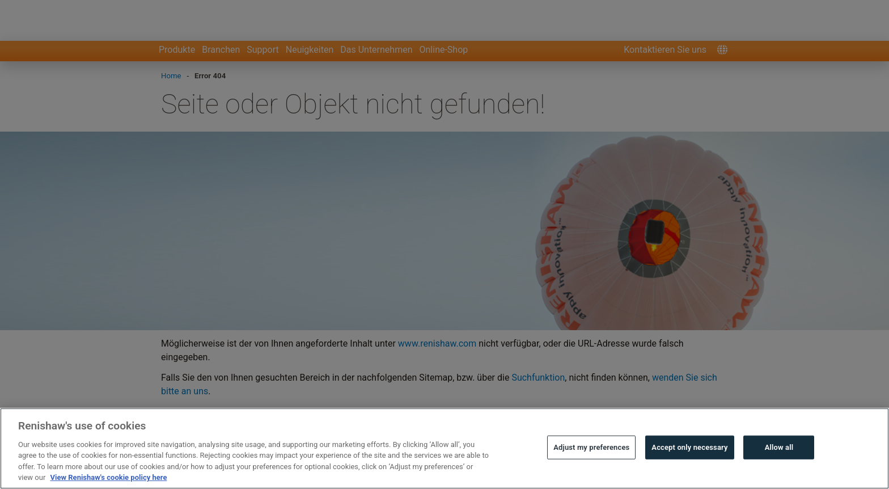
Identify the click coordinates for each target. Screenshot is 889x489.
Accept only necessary (689, 469)
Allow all (779, 469)
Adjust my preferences (591, 469)
